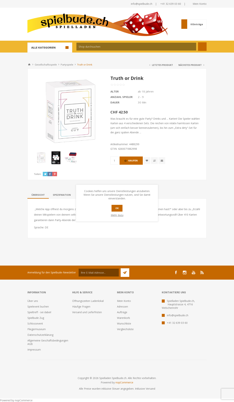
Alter (114, 91)
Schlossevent (35, 323)
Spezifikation (62, 194)
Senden (125, 272)
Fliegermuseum (36, 329)
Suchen (202, 46)
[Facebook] (176, 272)
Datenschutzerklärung (40, 335)
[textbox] (136, 47)
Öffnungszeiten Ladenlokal (88, 301)
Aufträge (122, 312)
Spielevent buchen (38, 306)
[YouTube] (193, 272)
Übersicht (38, 194)
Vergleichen (154, 160)
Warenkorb (123, 318)
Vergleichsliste (125, 329)
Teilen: (37, 174)
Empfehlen (161, 160)
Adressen (122, 306)
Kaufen (133, 160)
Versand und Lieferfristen (87, 312)
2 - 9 (141, 97)
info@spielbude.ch (141, 3)
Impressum (34, 349)
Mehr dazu (117, 215)
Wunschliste (124, 323)
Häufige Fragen (81, 306)
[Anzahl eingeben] (114, 160)
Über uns (32, 301)
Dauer (114, 102)
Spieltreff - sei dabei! (39, 312)
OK (117, 208)
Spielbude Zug (35, 318)
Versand (150, 388)
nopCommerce (124, 382)
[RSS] (202, 272)
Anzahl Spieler (121, 97)
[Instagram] (185, 272)
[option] (41, 157)
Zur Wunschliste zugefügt (147, 160)
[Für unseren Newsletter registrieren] (99, 273)
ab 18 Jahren (146, 91)
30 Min (142, 102)
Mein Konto (200, 3)
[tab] (38, 195)
